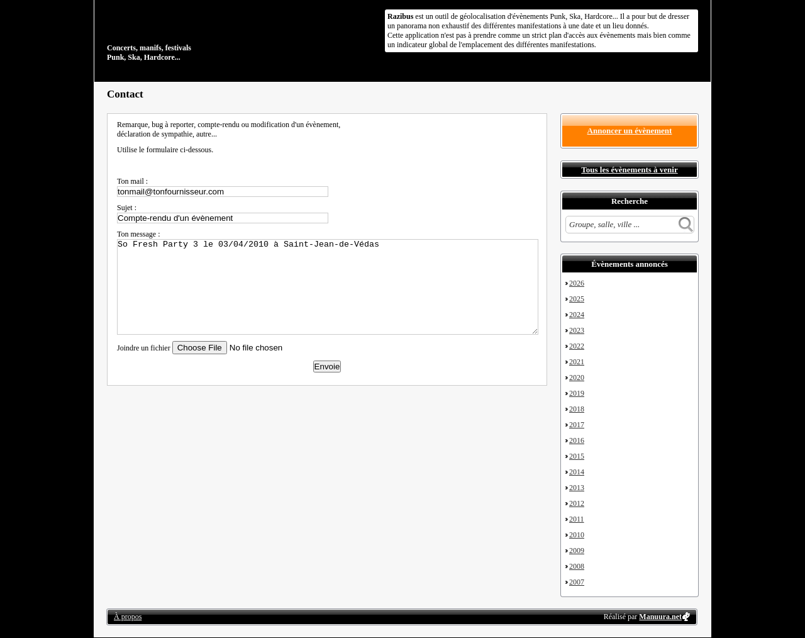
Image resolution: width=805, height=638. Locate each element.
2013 (576, 487)
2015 (576, 456)
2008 (576, 566)
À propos (128, 616)
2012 (576, 503)
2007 (576, 582)
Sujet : (126, 207)
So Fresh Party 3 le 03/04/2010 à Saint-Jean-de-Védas (327, 287)
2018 (576, 409)
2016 (576, 440)
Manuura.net (660, 616)
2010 (576, 534)
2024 (576, 314)
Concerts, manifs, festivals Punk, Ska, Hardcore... (188, 34)
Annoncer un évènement (629, 130)
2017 (576, 424)
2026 (576, 283)
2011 (576, 519)
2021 (576, 361)
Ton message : (138, 234)
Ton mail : (132, 181)
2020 (576, 377)
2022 (576, 346)
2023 (576, 330)
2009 (576, 550)
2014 (576, 471)
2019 (576, 393)
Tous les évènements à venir (629, 169)
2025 (576, 298)
